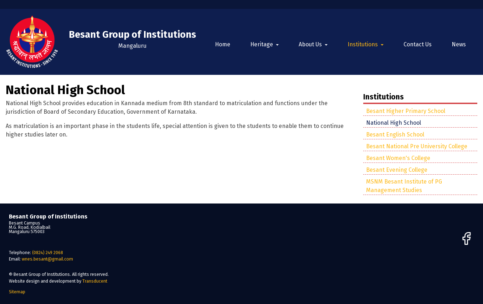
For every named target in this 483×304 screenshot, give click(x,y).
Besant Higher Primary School (405, 111)
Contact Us (418, 44)
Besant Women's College (398, 158)
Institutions (363, 44)
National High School (393, 122)
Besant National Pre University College (416, 146)
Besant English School (395, 134)
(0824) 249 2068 (47, 252)
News (459, 44)
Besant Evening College (396, 169)
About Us (311, 44)
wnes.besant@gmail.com (47, 259)
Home (222, 44)
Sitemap (17, 291)
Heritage (262, 44)
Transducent (94, 281)
